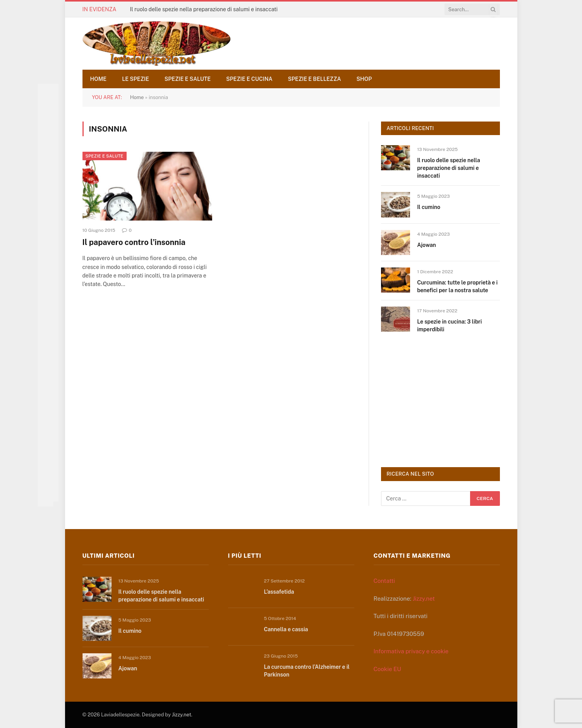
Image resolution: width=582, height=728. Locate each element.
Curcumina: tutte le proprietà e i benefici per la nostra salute (457, 286)
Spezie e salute (188, 79)
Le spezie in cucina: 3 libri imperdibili (449, 325)
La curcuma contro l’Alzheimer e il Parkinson (307, 671)
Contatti (384, 580)
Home (98, 79)
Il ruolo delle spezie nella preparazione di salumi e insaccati (204, 9)
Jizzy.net (424, 598)
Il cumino (428, 207)
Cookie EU (387, 669)
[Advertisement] (439, 399)
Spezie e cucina (249, 79)
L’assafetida (279, 592)
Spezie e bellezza (314, 79)
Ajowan (426, 245)
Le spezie (135, 79)
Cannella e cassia (286, 629)
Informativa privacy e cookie (411, 651)
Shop (364, 79)
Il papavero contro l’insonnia (133, 242)
